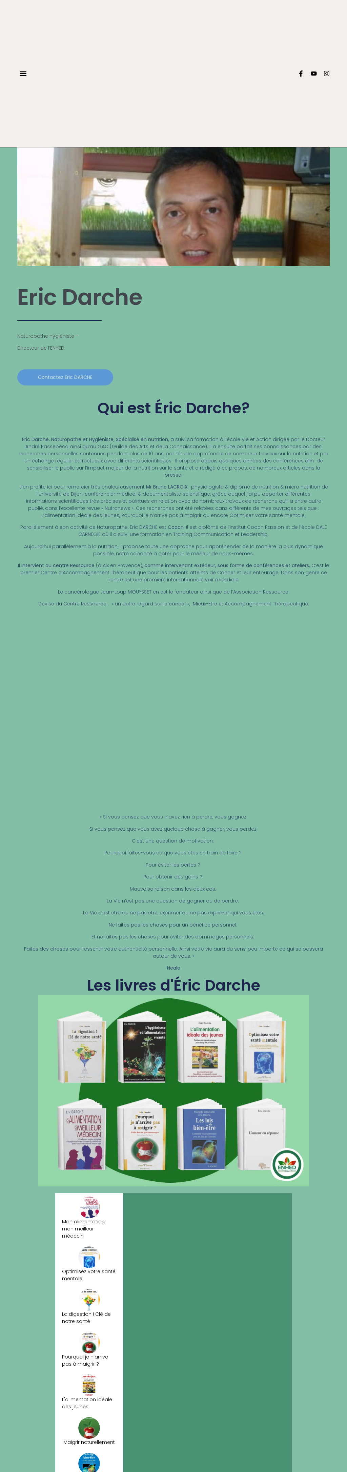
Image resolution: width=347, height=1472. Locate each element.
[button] (22, 73)
